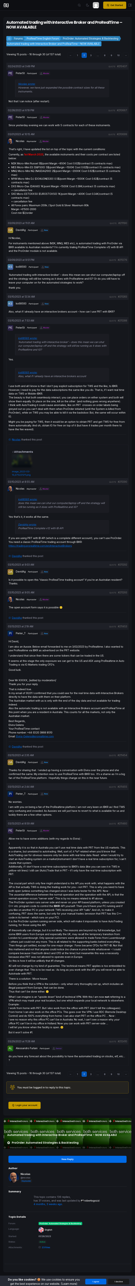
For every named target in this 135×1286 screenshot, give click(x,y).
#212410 (122, 1041)
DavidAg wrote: (27, 524)
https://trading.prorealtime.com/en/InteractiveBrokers (40, 545)
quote (111, 66)
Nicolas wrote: (26, 83)
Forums (18, 38)
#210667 (122, 110)
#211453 (122, 626)
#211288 (122, 320)
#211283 (122, 296)
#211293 (122, 592)
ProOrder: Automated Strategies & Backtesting (90, 38)
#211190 (122, 223)
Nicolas (16, 439)
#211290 (122, 481)
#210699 (122, 134)
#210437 (122, 66)
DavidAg (17, 555)
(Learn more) (69, 1283)
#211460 (122, 823)
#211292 (122, 564)
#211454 (122, 755)
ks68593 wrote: (27, 338)
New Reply (68, 1159)
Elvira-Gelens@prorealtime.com (35, 736)
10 (118, 55)
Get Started (115, 5)
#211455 (122, 786)
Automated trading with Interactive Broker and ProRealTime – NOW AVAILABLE (53, 43)
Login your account (24, 1105)
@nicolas (25, 1177)
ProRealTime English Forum (43, 38)
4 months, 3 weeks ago (48, 1204)
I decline (119, 1281)
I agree (95, 1281)
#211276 (122, 259)
